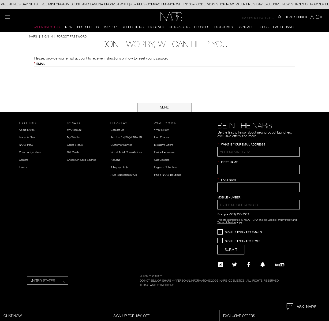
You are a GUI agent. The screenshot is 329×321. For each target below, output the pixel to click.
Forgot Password (72, 36)
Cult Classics (161, 159)
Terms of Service (226, 222)
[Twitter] (235, 264)
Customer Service (121, 144)
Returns (115, 159)
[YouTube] (279, 264)
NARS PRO (26, 144)
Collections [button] (133, 27)
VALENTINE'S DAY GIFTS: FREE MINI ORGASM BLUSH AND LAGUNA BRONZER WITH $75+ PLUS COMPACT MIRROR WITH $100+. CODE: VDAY (117, 4)
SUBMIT (231, 249)
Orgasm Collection (165, 167)
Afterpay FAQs (119, 167)
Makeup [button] (110, 27)
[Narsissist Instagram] (220, 264)
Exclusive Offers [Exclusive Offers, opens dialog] (239, 316)
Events (23, 167)
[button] (312, 17)
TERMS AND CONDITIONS (157, 285)
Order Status (75, 144)
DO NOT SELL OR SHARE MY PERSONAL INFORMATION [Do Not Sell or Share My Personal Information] (174, 280)
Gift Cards (73, 152)
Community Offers (30, 152)
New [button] (68, 27)
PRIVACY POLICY (151, 276)
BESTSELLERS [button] (88, 27)
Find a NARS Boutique (167, 174)
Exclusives (223, 27)
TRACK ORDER (296, 17)
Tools (263, 27)
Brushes (201, 27)
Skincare (245, 27)
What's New (161, 129)
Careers (23, 159)
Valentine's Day (47, 27)
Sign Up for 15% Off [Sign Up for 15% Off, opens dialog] (131, 316)
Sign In (47, 36)
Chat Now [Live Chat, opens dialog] (13, 316)
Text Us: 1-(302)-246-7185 (127, 137)
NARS (33, 36)
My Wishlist (74, 137)
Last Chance (284, 27)
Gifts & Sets (179, 27)
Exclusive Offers (163, 144)
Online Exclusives (164, 152)
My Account (74, 129)
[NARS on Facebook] (249, 264)
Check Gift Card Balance (81, 159)
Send (164, 107)
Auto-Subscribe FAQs (124, 174)
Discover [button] (156, 27)
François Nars (27, 137)
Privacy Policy (284, 219)
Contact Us (117, 129)
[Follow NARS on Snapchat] (263, 264)
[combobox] (262, 17)
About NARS (27, 129)
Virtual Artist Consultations (126, 152)
